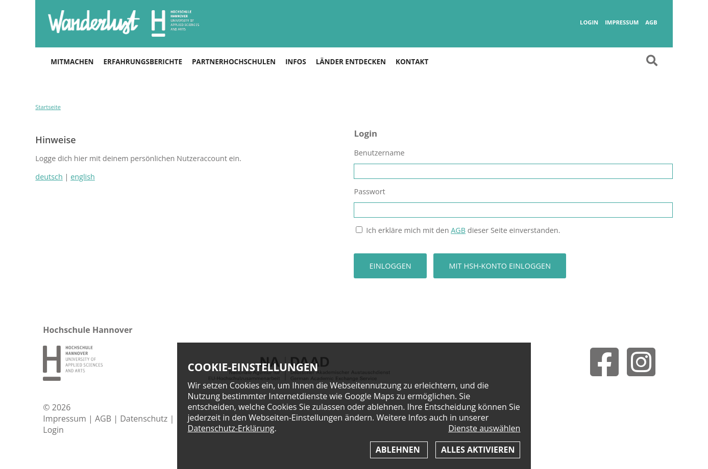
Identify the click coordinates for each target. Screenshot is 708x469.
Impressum (622, 22)
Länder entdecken (351, 61)
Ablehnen (399, 449)
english (82, 176)
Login (589, 22)
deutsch (48, 176)
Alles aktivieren (478, 449)
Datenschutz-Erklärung (231, 428)
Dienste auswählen (484, 428)
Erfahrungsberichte (142, 61)
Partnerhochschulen (234, 61)
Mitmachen (72, 61)
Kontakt (412, 61)
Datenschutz (144, 418)
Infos (295, 61)
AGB (651, 22)
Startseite (48, 107)
